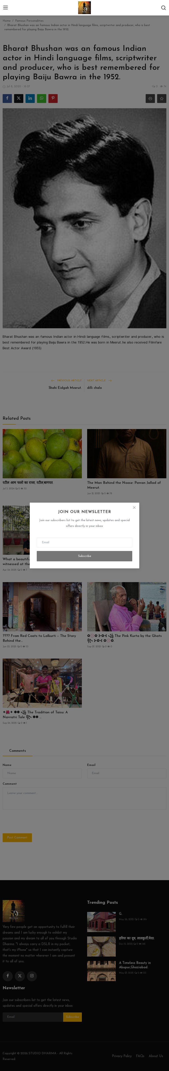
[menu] (5, 8)
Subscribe (84, 556)
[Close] (134, 507)
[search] (163, 8)
